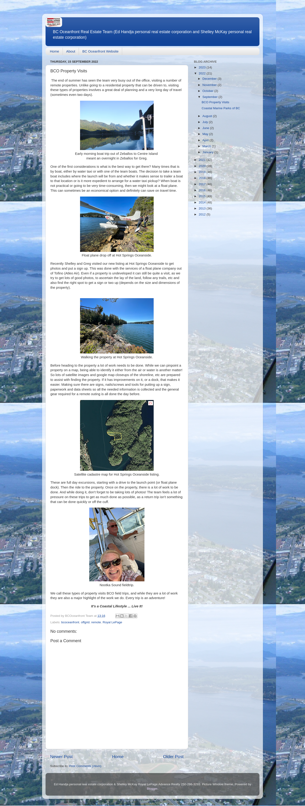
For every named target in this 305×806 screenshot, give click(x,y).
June (206, 128)
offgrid (85, 622)
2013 (203, 208)
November (210, 85)
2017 (203, 184)
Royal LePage (112, 622)
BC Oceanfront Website (100, 51)
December (210, 78)
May (205, 134)
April (206, 140)
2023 (203, 67)
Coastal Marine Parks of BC (221, 108)
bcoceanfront (70, 622)
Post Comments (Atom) (85, 766)
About (70, 51)
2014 (203, 202)
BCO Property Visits (215, 102)
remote (96, 622)
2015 (203, 196)
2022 (203, 73)
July (205, 122)
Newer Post (61, 756)
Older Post (173, 756)
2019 (203, 172)
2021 (203, 160)
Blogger (152, 788)
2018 (203, 178)
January (208, 152)
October (208, 91)
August (207, 116)
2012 (203, 214)
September (210, 97)
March (207, 146)
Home (54, 51)
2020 (203, 166)
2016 (203, 190)
